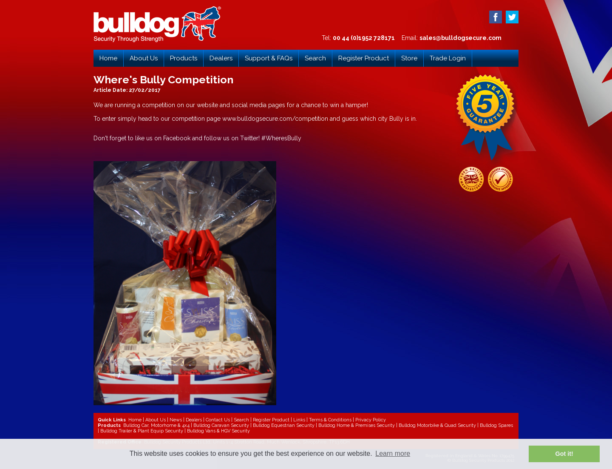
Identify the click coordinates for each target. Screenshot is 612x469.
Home (108, 58)
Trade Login (448, 58)
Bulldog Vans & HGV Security (218, 431)
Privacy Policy (370, 420)
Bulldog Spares (496, 425)
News (176, 420)
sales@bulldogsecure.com (460, 37)
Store (409, 58)
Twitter (249, 138)
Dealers (221, 58)
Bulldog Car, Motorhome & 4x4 (156, 425)
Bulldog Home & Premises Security (356, 425)
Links (299, 420)
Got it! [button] (564, 453)
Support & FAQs (268, 58)
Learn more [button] (392, 453)
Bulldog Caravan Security (221, 425)
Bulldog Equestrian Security (283, 425)
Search (315, 58)
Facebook (177, 138)
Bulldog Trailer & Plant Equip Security (141, 431)
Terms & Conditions (330, 420)
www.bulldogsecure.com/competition (275, 118)
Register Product (363, 58)
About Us (144, 58)
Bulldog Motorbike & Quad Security (437, 425)
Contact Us (218, 420)
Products (183, 58)
